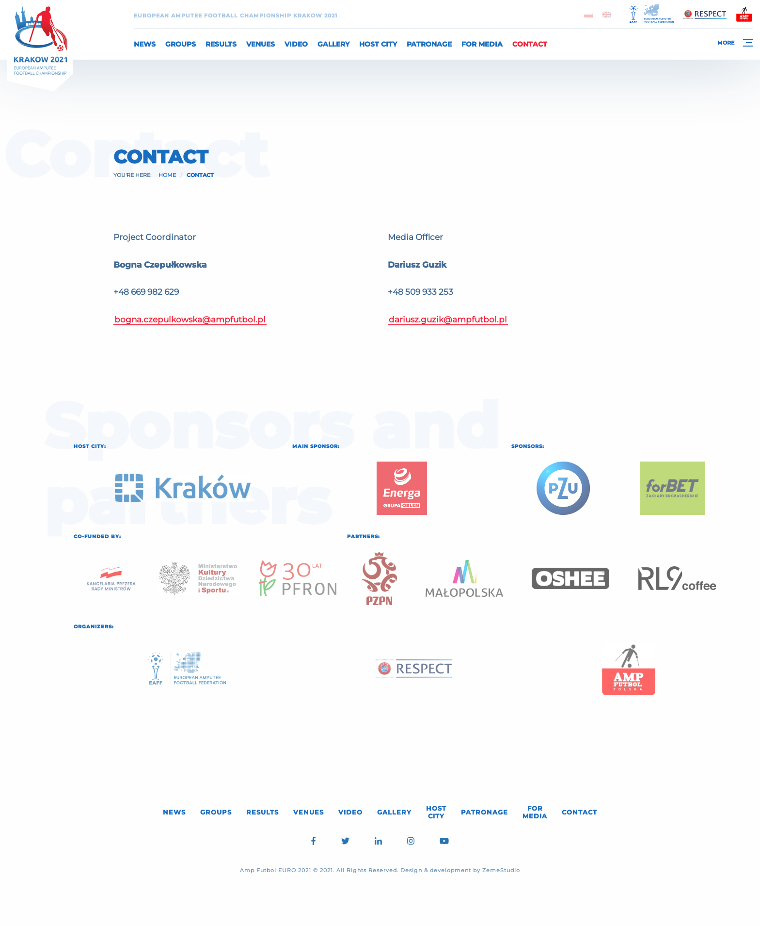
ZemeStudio (501, 870)
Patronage (429, 44)
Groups (180, 44)
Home (167, 175)
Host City (378, 44)
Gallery (333, 44)
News (145, 44)
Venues (260, 44)
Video (296, 44)
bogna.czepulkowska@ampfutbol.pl (190, 319)
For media (482, 44)
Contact (529, 44)
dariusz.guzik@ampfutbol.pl (448, 319)
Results (221, 44)
